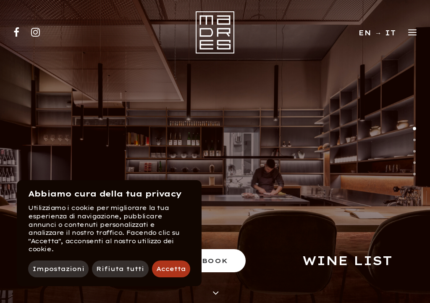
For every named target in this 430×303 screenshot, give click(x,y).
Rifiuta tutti (120, 269)
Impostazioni (58, 269)
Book (215, 261)
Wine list (347, 260)
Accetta (171, 269)
